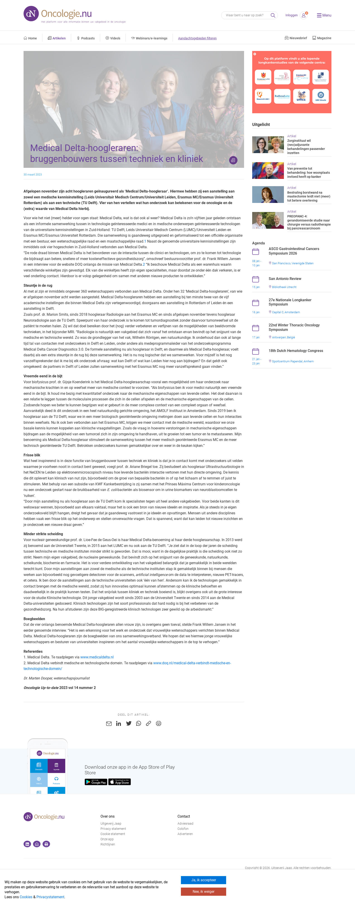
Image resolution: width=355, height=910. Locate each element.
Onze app (107, 839)
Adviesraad (185, 824)
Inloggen (291, 15)
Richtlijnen (108, 844)
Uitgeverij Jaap (111, 824)
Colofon (183, 829)
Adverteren (185, 834)
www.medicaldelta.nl (97, 657)
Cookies (26, 897)
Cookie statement (113, 834)
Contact (184, 816)
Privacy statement (113, 829)
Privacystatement (50, 897)
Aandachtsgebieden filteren (197, 38)
